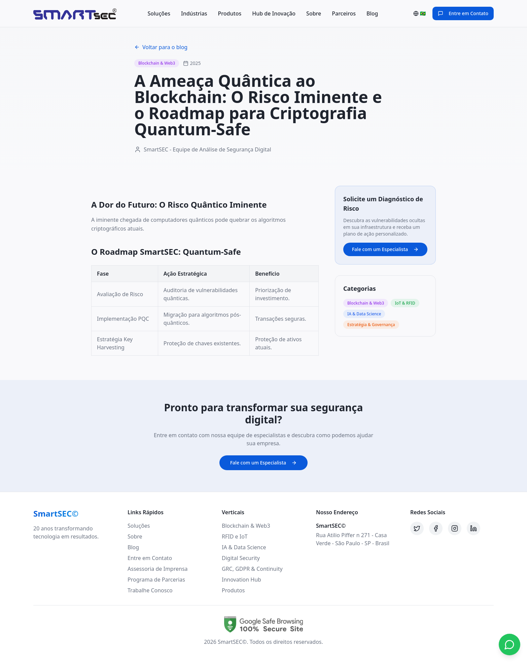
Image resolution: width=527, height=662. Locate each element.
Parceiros (344, 13)
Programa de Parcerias (156, 579)
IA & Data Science (244, 547)
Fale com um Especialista (385, 249)
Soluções (158, 13)
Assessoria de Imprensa (158, 568)
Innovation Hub (241, 579)
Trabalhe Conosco (150, 590)
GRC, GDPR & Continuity (252, 568)
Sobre (313, 13)
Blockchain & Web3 (246, 525)
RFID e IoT (235, 536)
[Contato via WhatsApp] (509, 644)
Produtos (230, 13)
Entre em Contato (150, 558)
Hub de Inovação (273, 13)
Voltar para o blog (160, 47)
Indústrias (194, 13)
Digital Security (241, 558)
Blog (372, 13)
